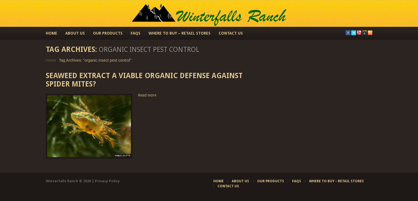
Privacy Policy (107, 181)
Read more (147, 95)
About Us (75, 33)
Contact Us (231, 33)
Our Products (108, 33)
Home (51, 33)
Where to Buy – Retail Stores (180, 33)
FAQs (135, 33)
